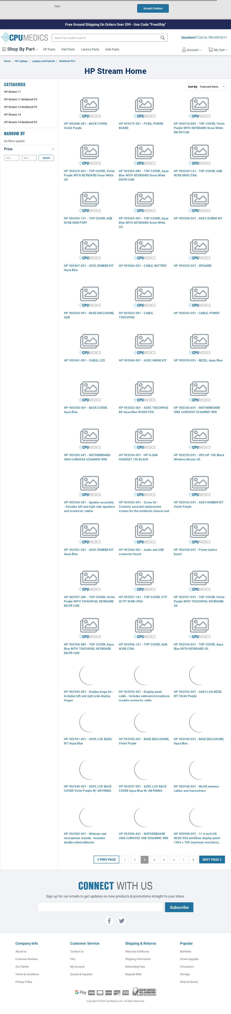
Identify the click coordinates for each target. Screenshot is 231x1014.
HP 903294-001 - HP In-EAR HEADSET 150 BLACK (138, 457)
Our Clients (22, 966)
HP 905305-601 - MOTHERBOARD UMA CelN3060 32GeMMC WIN (87, 457)
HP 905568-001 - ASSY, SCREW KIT (198, 218)
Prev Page (106, 859)
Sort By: (193, 86)
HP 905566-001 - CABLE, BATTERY (143, 265)
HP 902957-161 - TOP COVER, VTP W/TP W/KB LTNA (143, 599)
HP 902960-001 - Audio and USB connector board (141, 552)
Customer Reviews (26, 959)
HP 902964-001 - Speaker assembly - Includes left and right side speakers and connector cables (89, 506)
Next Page (212, 859)
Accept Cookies (153, 8)
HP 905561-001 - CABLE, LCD (84, 360)
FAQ (72, 959)
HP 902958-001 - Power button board (195, 552)
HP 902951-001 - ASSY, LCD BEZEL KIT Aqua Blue (88, 741)
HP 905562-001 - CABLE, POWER (196, 313)
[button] (29, 149)
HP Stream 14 (12, 114)
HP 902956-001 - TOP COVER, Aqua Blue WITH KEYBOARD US (198, 646)
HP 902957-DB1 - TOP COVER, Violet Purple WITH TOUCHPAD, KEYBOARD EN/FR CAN (89, 601)
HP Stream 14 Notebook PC (20, 122)
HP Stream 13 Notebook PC (20, 107)
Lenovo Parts (90, 49)
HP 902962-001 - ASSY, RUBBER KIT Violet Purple (198, 504)
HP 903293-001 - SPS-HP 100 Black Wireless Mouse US (199, 457)
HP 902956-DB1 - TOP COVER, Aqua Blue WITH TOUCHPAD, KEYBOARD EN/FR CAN (89, 648)
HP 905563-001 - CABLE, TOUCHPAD (136, 315)
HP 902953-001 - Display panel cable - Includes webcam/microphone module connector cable (144, 696)
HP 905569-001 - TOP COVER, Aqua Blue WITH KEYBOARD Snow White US (143, 222)
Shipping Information (138, 959)
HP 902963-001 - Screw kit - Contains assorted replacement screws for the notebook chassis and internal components (144, 508)
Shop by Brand (189, 982)
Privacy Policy (23, 982)
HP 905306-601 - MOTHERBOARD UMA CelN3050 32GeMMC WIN (197, 410)
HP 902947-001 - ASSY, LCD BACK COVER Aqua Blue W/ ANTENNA (142, 788)
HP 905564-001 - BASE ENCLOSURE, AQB (89, 315)
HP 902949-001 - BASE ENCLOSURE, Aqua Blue (199, 741)
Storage (185, 974)
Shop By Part (20, 49)
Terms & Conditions (27, 974)
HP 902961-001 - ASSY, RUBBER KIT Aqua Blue (89, 552)
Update (46, 158)
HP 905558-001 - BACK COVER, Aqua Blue (86, 410)
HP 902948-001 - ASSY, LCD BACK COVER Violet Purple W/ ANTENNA (88, 788)
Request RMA (133, 974)
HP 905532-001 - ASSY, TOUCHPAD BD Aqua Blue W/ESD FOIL (143, 410)
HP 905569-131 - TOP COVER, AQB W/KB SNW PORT (88, 220)
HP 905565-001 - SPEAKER (192, 265)
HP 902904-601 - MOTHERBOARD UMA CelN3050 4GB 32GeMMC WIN (143, 836)
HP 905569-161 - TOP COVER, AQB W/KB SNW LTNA (198, 173)
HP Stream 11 (12, 92)
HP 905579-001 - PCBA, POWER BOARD (141, 126)
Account (192, 49)
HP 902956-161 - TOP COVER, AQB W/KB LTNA (143, 646)
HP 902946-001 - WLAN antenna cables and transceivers (196, 788)
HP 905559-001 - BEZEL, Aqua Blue (198, 360)
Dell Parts (68, 49)
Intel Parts (112, 49)
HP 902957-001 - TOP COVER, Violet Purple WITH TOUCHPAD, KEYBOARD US (199, 601)
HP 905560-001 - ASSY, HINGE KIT (142, 360)
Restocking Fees (135, 966)
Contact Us (77, 951)
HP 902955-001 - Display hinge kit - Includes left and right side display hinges (88, 696)
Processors (187, 966)
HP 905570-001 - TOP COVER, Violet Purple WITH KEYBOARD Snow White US (89, 175)
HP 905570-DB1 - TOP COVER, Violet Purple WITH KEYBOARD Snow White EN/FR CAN (199, 128)
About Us (21, 951)
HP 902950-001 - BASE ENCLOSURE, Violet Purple (144, 741)
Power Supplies (189, 959)
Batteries (185, 951)
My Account (77, 966)
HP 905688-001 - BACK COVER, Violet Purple (86, 126)
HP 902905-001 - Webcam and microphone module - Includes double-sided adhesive (85, 838)
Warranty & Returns (137, 951)
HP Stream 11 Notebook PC (20, 99)
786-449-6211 (217, 37)
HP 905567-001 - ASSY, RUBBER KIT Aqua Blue (89, 268)
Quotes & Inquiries (81, 974)
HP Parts (49, 49)
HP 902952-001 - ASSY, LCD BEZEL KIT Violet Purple (198, 694)
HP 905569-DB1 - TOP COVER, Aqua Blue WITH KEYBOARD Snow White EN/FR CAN (144, 175)
